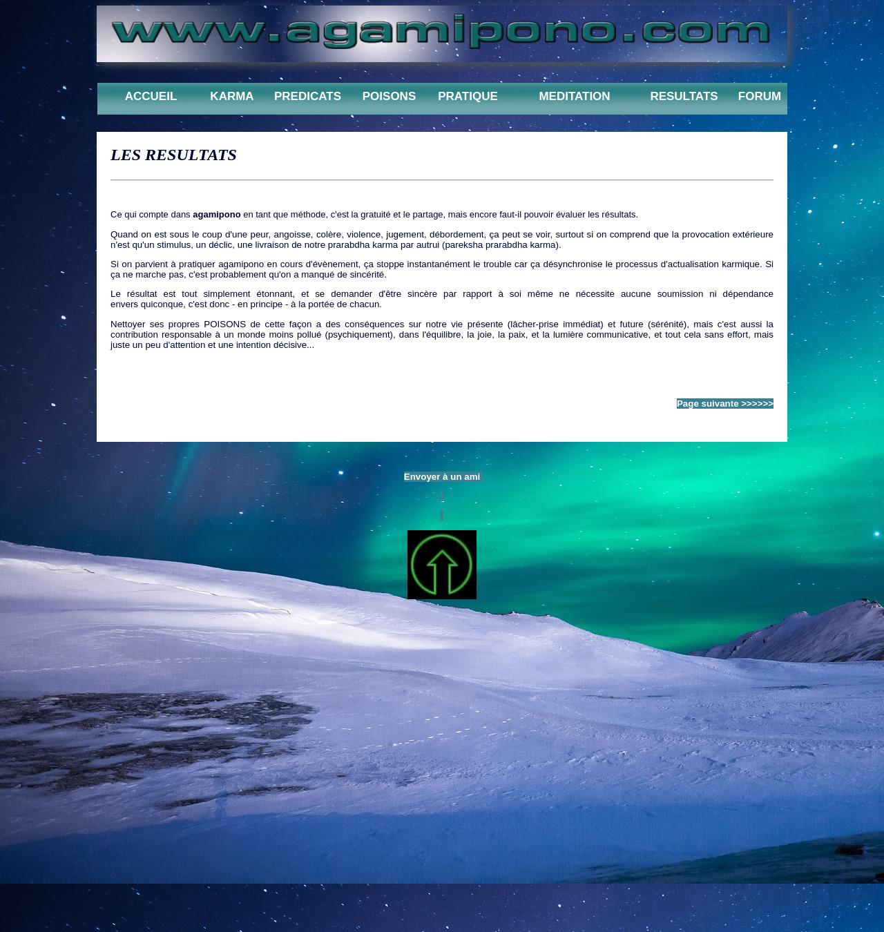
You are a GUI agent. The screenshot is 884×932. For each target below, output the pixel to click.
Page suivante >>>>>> (725, 403)
